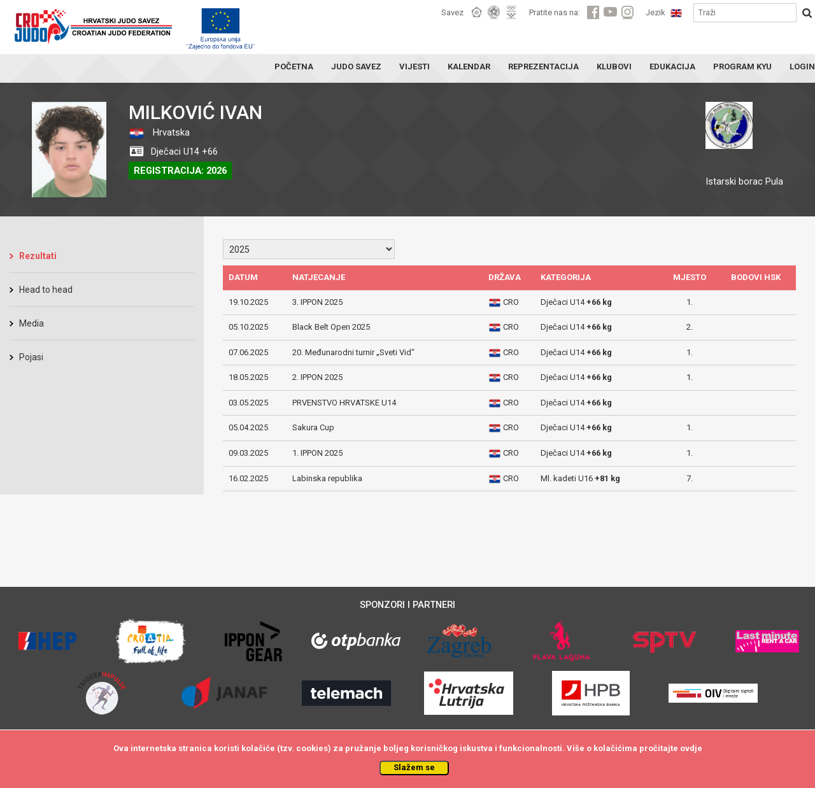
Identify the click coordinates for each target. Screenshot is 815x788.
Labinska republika (327, 478)
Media (31, 323)
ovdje (691, 748)
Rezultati (38, 256)
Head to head (46, 290)
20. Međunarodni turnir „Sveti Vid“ (353, 352)
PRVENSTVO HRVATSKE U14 (344, 402)
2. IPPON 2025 (317, 377)
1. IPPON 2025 (317, 453)
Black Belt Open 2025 (331, 327)
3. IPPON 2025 (317, 302)
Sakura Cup (313, 427)
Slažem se (414, 767)
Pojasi (31, 357)
